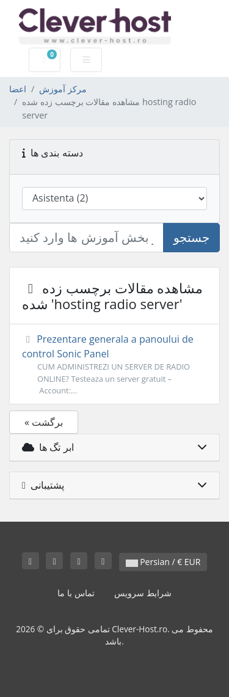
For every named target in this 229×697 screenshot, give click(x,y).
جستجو (191, 237)
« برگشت (43, 422)
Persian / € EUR (163, 561)
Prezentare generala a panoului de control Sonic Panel (114, 364)
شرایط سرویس (143, 593)
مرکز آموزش (63, 89)
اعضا (17, 89)
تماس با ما (75, 593)
